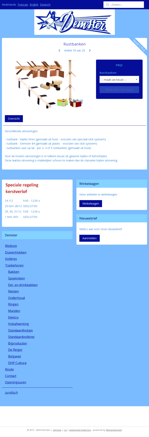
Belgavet (14, 356)
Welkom (11, 246)
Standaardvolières (21, 337)
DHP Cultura (17, 363)
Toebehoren (14, 265)
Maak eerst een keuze (119, 89)
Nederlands (9, 4)
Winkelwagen (90, 203)
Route (9, 369)
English (34, 4)
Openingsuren (15, 382)
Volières (11, 259)
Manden (14, 311)
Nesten (13, 291)
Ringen (13, 304)
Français (23, 4)
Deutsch (45, 4)
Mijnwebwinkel (114, 429)
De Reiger (15, 350)
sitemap (57, 429)
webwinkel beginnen (80, 429)
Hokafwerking (18, 324)
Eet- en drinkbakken (23, 285)
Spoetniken (16, 278)
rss (65, 429)
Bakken (13, 272)
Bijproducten (17, 343)
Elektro (13, 317)
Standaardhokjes (20, 330)
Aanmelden (89, 238)
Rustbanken (108, 73)
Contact (10, 376)
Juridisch (11, 392)
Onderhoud (16, 298)
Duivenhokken (15, 252)
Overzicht (14, 118)
